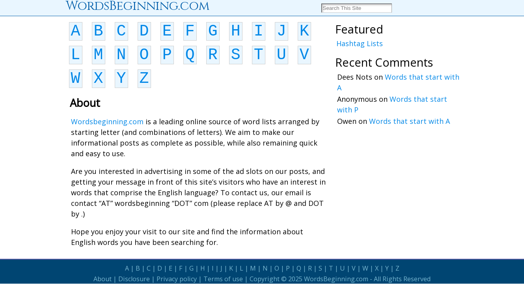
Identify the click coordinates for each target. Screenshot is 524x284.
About (102, 279)
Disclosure (134, 279)
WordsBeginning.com (336, 279)
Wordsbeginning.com (107, 121)
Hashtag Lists (359, 43)
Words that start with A (409, 121)
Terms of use (223, 279)
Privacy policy (177, 279)
